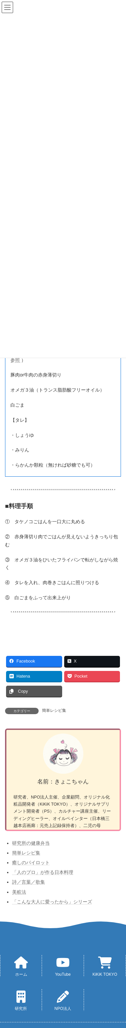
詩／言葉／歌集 (28, 882)
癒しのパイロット (31, 862)
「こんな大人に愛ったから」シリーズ (52, 901)
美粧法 (19, 892)
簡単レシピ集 (54, 710)
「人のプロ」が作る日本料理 (42, 872)
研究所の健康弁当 (31, 843)
